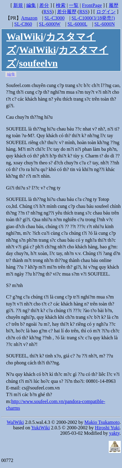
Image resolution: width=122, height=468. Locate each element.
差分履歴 (66, 11)
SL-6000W (49, 24)
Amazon (29, 18)
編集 (31, 5)
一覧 (74, 5)
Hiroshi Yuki (107, 427)
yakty (114, 433)
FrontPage (92, 5)
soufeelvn (38, 63)
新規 (18, 5)
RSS (47, 11)
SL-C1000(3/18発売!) (93, 18)
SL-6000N (104, 24)
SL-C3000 (54, 18)
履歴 (113, 5)
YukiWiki (40, 427)
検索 (61, 5)
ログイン (106, 11)
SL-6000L (77, 24)
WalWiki (24, 36)
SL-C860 (23, 24)
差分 (44, 5)
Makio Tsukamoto (102, 422)
